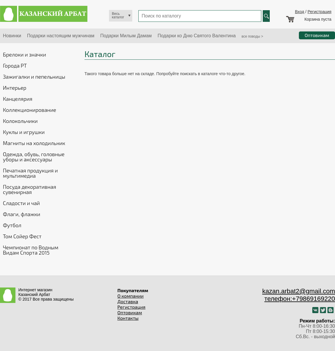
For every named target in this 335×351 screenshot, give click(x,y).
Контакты (128, 318)
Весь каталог (118, 15)
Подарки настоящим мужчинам (60, 35)
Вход (299, 11)
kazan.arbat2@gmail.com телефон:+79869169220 (298, 294)
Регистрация (320, 11)
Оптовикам (129, 312)
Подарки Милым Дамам (126, 35)
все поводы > (252, 36)
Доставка (127, 301)
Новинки (12, 35)
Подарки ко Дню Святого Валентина (197, 35)
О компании (130, 296)
